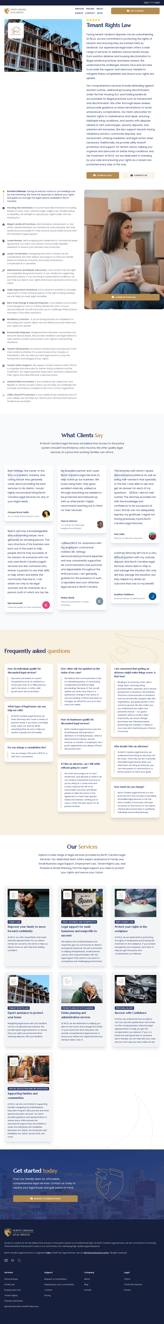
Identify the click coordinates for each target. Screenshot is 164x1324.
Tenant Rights (11, 1295)
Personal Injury (11, 1279)
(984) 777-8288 (152, 2)
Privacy (127, 1290)
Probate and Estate (13, 1301)
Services (79, 8)
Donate (79, 13)
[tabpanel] (43, 45)
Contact (90, 13)
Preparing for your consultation (59, 1284)
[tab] (39, 196)
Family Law (9, 1284)
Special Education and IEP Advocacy (21, 1306)
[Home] (15, 11)
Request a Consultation (45, 1198)
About (99, 8)
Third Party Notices (133, 1284)
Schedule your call (124, 297)
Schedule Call (102, 175)
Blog (100, 13)
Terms (127, 1279)
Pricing (90, 8)
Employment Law (12, 1290)
